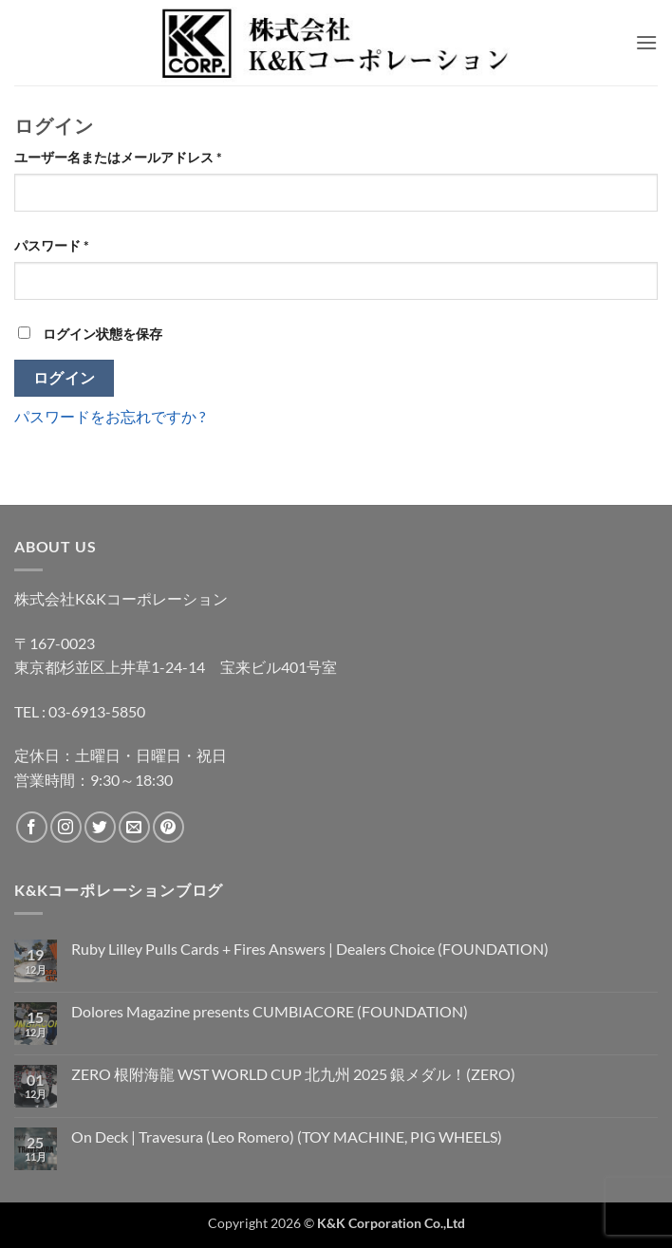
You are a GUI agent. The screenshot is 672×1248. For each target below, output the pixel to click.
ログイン (64, 377)
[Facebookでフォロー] (31, 827)
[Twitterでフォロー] (100, 827)
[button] (646, 42)
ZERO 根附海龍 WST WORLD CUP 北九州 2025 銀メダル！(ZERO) (293, 1074)
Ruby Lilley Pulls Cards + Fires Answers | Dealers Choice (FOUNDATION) (310, 949)
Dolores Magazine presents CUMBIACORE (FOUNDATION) (269, 1011)
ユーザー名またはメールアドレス (124, 157)
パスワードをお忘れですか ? (109, 416)
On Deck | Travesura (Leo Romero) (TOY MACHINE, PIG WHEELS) (286, 1136)
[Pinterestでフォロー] (168, 827)
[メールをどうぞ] (134, 827)
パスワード (58, 245)
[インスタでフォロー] (66, 827)
